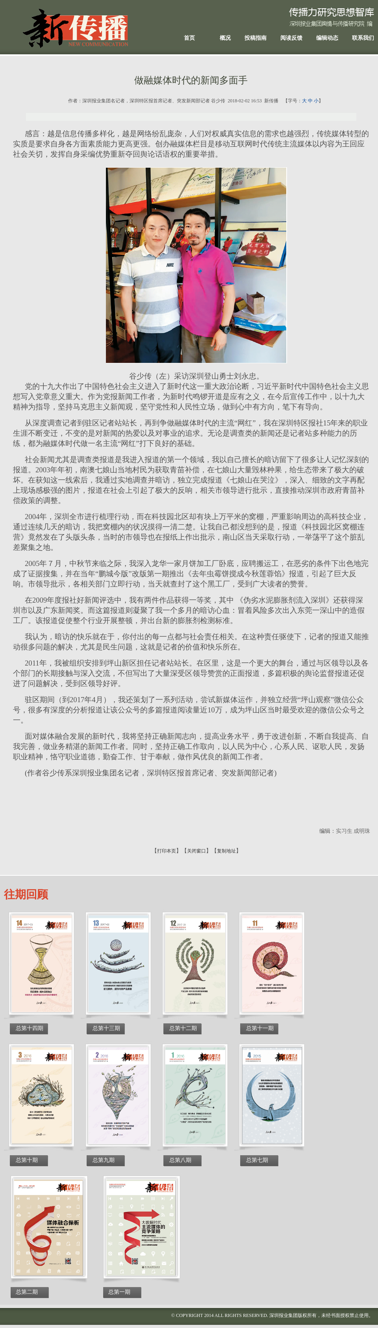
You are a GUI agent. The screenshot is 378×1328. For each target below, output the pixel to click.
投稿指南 (256, 38)
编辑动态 (327, 38)
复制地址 (226, 851)
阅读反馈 (291, 38)
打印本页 (166, 851)
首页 (189, 38)
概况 (225, 38)
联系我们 (363, 38)
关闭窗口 (196, 851)
